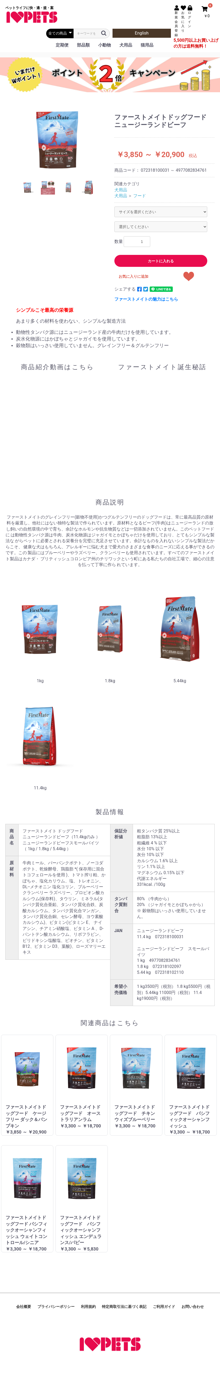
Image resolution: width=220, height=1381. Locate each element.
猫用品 (147, 45)
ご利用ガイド (164, 1306)
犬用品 (125, 45)
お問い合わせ (193, 1306)
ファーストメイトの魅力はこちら (146, 299)
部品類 (83, 45)
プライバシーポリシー (56, 1306)
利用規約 (88, 1306)
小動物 (104, 45)
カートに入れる (161, 261)
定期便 (62, 45)
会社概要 (23, 1306)
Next (83, 191)
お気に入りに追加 (133, 276)
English (142, 33)
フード (139, 195)
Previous (31, 191)
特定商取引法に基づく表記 (124, 1306)
